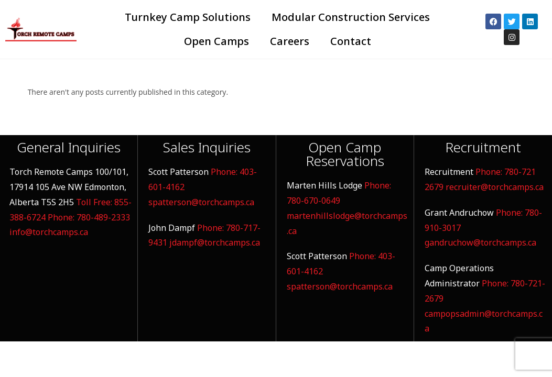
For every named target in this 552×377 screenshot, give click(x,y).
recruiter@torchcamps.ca (495, 187)
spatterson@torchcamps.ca (201, 202)
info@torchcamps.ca (48, 232)
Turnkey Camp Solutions (188, 17)
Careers (289, 41)
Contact (350, 41)
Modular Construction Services (351, 17)
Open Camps (216, 41)
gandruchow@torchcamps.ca (480, 242)
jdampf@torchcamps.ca (214, 242)
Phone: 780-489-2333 (89, 217)
